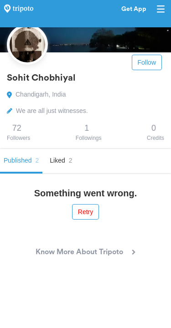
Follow (147, 62)
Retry (85, 211)
